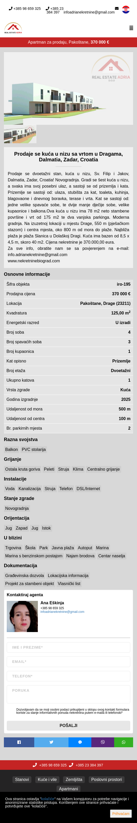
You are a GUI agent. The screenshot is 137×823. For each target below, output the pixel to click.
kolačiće (47, 799)
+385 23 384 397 (55, 10)
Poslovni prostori (106, 779)
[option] (20, 134)
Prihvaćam (120, 814)
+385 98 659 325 (27, 8)
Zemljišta (74, 779)
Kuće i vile (47, 779)
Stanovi (22, 779)
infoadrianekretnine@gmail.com (89, 12)
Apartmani (68, 789)
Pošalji (68, 725)
